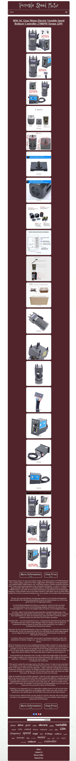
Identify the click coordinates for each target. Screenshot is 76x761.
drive (20, 725)
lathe (35, 725)
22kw (56, 729)
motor (42, 737)
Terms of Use (38, 758)
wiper (13, 738)
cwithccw (58, 734)
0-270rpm (48, 734)
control (27, 729)
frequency (15, 733)
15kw (27, 738)
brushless (40, 742)
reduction (43, 729)
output (14, 729)
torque (49, 738)
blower (35, 729)
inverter (20, 737)
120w (20, 729)
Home (39, 749)
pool (53, 738)
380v (41, 734)
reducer (32, 741)
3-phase (65, 734)
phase (13, 725)
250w (58, 738)
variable (61, 725)
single (35, 733)
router (51, 729)
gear (28, 725)
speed (27, 733)
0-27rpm (33, 738)
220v (63, 728)
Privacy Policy (39, 755)
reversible (23, 742)
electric (43, 725)
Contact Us (38, 752)
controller (50, 741)
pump (51, 726)
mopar (63, 738)
